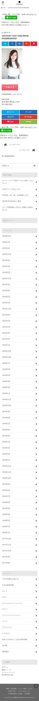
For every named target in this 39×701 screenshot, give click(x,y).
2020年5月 (6, 375)
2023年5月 (6, 260)
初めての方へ (13, 691)
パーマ (4, 621)
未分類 (4, 645)
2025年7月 (6, 242)
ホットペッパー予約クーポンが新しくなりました (18, 182)
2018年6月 (6, 502)
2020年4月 (6, 381)
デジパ (4, 609)
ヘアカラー (6, 633)
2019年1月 (6, 460)
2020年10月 (6, 357)
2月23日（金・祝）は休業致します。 (16, 195)
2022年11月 (6, 278)
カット (4, 591)
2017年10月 (6, 551)
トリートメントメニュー (11, 615)
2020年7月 (6, 363)
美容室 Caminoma (18, 697)
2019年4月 (6, 442)
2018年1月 (6, 532)
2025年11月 (6, 236)
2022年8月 (6, 290)
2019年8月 (6, 418)
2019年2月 (6, 454)
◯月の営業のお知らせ (10, 579)
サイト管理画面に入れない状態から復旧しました (18, 208)
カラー (4, 597)
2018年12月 (6, 466)
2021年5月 (6, 321)
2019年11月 (6, 399)
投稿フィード (7, 670)
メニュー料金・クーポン (26, 688)
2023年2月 (6, 272)
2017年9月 (6, 557)
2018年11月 (6, 472)
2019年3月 (6, 448)
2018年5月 (6, 508)
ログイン (5, 667)
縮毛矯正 (5, 651)
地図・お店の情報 (12, 688)
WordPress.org (7, 675)
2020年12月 (6, 351)
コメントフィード (8, 672)
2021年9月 (6, 315)
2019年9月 (6, 411)
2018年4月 (6, 514)
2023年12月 (6, 254)
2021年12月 (6, 309)
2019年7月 (6, 423)
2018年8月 (6, 490)
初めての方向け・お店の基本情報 (14, 639)
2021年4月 (6, 327)
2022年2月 (6, 303)
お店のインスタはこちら (11, 189)
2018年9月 (6, 484)
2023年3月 (6, 266)
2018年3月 (6, 520)
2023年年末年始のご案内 (11, 201)
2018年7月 (6, 496)
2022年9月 (6, 284)
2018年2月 (6, 526)
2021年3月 (6, 333)
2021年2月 (6, 339)
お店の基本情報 (8, 585)
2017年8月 (6, 563)
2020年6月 (6, 369)
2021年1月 (6, 345)
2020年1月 (6, 393)
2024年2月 (6, 248)
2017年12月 (6, 538)
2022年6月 (6, 297)
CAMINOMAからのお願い (16, 693)
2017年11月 (6, 545)
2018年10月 (6, 478)
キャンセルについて (24, 691)
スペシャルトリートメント (12, 603)
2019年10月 (6, 405)
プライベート (7, 627)
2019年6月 (6, 430)
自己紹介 (27, 693)
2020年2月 (6, 387)
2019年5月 (6, 436)
